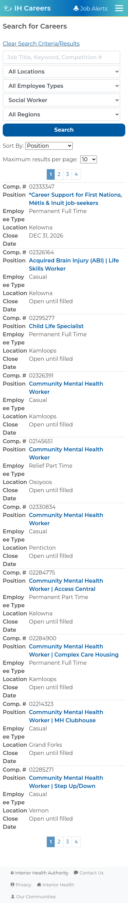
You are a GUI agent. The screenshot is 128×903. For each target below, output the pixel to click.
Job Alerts (94, 8)
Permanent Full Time (58, 211)
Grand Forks (45, 745)
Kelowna (41, 227)
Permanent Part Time (58, 597)
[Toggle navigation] (119, 8)
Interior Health (58, 884)
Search (64, 130)
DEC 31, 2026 (46, 235)
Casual (38, 277)
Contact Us (91, 872)
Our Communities (36, 896)
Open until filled (51, 301)
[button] (64, 215)
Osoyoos (40, 482)
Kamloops (43, 351)
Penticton (42, 548)
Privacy (23, 884)
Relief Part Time (50, 466)
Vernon (39, 810)
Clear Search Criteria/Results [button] (41, 44)
